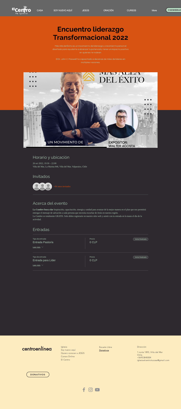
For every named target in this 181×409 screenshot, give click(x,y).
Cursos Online (68, 356)
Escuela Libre (105, 347)
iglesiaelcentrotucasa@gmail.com (153, 360)
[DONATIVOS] (37, 374)
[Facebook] (84, 390)
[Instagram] (90, 390)
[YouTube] (97, 390)
